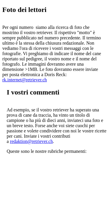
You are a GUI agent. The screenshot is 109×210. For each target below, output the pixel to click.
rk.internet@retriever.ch (24, 79)
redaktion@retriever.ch (31, 141)
